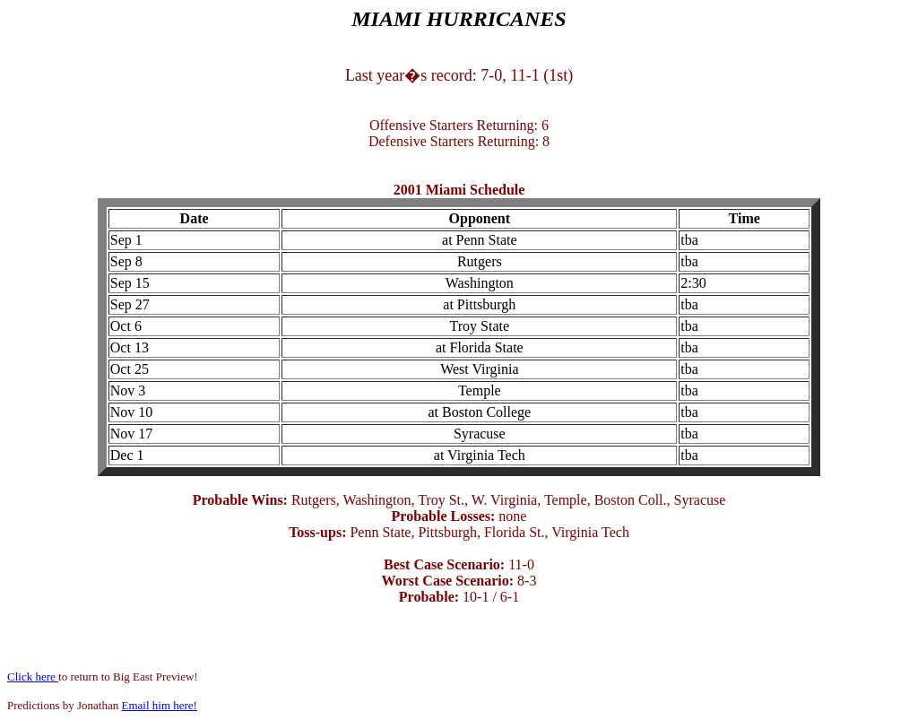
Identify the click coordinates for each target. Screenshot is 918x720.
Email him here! (158, 705)
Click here (32, 676)
